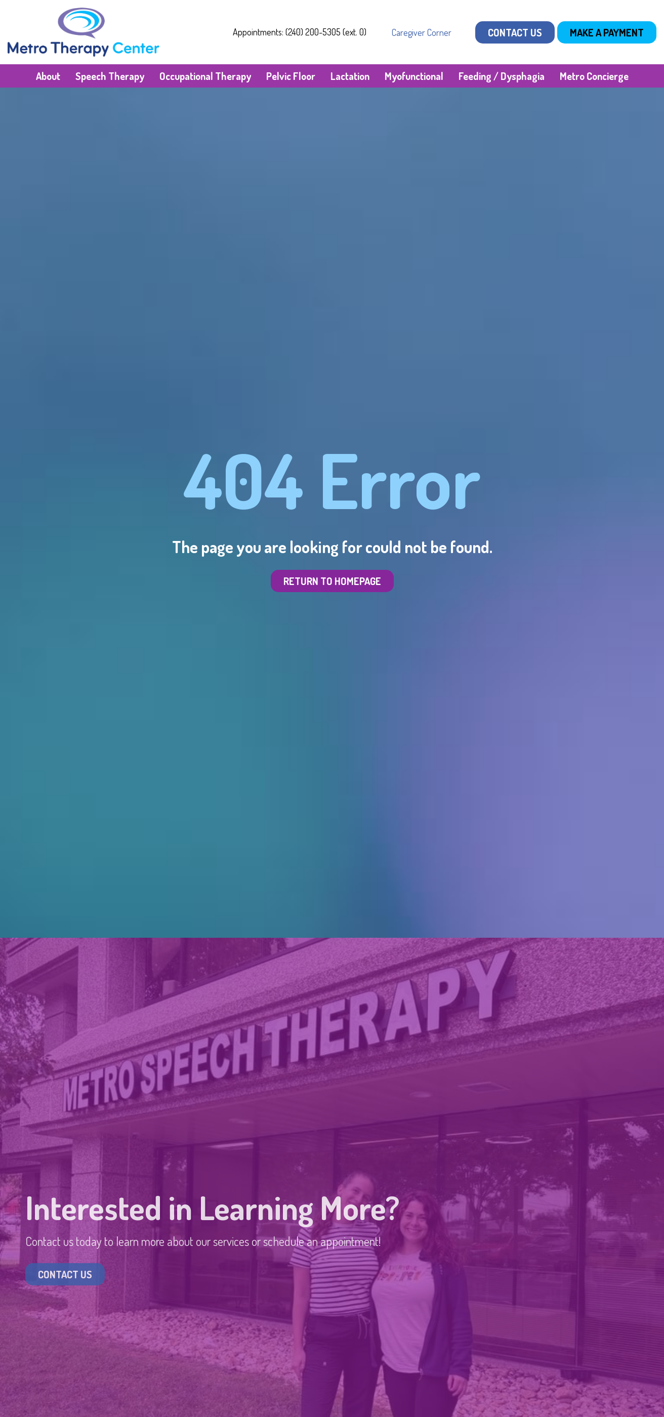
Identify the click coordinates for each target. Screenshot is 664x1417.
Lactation (349, 75)
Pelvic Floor (290, 75)
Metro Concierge (594, 75)
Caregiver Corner (421, 32)
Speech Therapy (109, 75)
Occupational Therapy (205, 75)
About (48, 75)
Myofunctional (414, 75)
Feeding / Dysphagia (502, 75)
